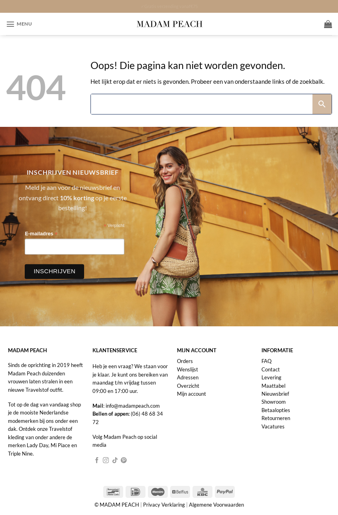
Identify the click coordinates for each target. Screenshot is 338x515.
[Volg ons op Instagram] (106, 461)
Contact (270, 369)
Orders (185, 361)
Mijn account (191, 394)
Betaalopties (275, 410)
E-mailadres (41, 234)
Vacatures (273, 426)
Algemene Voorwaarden (216, 504)
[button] (19, 24)
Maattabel (273, 386)
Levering (271, 377)
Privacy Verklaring (164, 504)
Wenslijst (187, 369)
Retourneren (275, 418)
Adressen (187, 377)
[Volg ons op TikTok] (115, 461)
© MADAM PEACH (117, 504)
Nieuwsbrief (275, 394)
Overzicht (188, 386)
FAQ (266, 361)
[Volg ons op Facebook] (97, 461)
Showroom (273, 402)
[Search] (201, 104)
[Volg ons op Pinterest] (124, 461)
